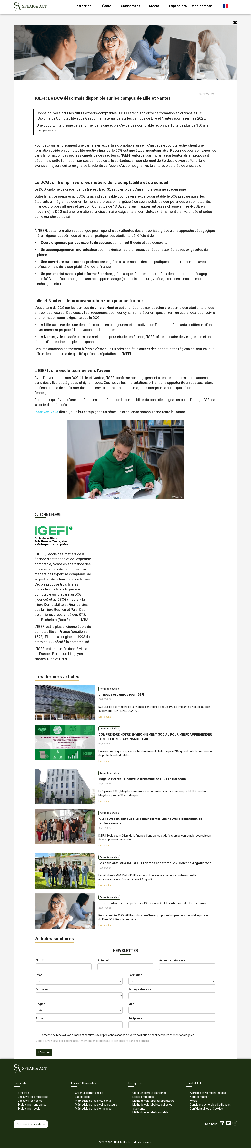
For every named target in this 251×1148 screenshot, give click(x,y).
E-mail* (41, 1018)
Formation (135, 974)
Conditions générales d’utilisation (210, 1104)
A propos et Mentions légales (208, 1092)
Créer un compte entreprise (149, 1092)
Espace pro (178, 6)
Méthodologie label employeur (94, 1108)
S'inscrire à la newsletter (31, 1124)
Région (40, 1004)
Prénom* (103, 960)
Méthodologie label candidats (150, 1112)
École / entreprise (139, 989)
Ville (131, 1004)
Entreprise (83, 6)
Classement (130, 6)
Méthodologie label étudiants (93, 1100)
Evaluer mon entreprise (32, 1104)
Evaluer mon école (29, 1108)
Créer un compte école (89, 1092)
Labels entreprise (143, 1096)
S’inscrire (23, 1092)
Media (154, 6)
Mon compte (201, 6)
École (106, 6)
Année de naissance (172, 960)
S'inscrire (44, 1052)
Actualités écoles (109, 688)
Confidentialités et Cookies (206, 1108)
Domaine (42, 989)
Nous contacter (199, 1096)
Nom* (40, 960)
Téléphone (135, 1018)
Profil (39, 974)
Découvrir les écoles (30, 1100)
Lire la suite (104, 716)
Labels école (82, 1096)
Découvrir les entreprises (33, 1096)
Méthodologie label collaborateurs (96, 1104)
